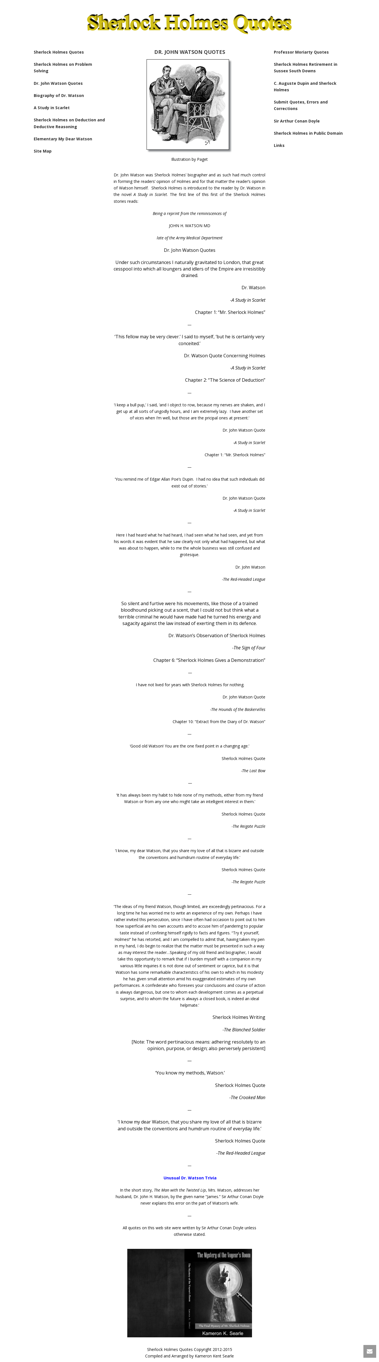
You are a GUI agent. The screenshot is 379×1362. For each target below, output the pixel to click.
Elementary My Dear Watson (63, 139)
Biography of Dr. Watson (59, 95)
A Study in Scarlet (52, 107)
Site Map (43, 151)
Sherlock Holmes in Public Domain (308, 133)
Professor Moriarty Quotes (301, 52)
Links (279, 145)
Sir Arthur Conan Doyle (297, 121)
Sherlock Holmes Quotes (59, 52)
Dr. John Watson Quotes (58, 83)
